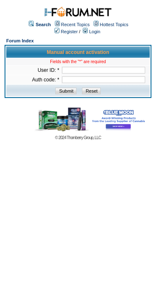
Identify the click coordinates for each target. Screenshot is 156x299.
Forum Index (20, 40)
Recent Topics (75, 24)
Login (91, 31)
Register (66, 31)
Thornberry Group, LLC (84, 137)
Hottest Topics (114, 24)
